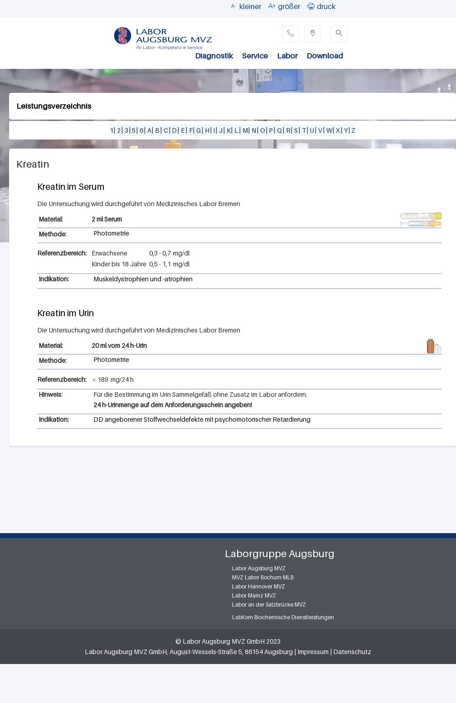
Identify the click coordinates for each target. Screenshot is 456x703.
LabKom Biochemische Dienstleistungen (283, 617)
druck (326, 6)
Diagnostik (214, 55)
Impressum (313, 651)
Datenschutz (352, 651)
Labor (287, 55)
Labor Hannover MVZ (258, 586)
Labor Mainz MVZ (254, 595)
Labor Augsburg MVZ (259, 568)
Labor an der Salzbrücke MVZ (269, 604)
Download (324, 55)
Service (255, 55)
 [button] (311, 6)
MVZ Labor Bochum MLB (263, 577)
